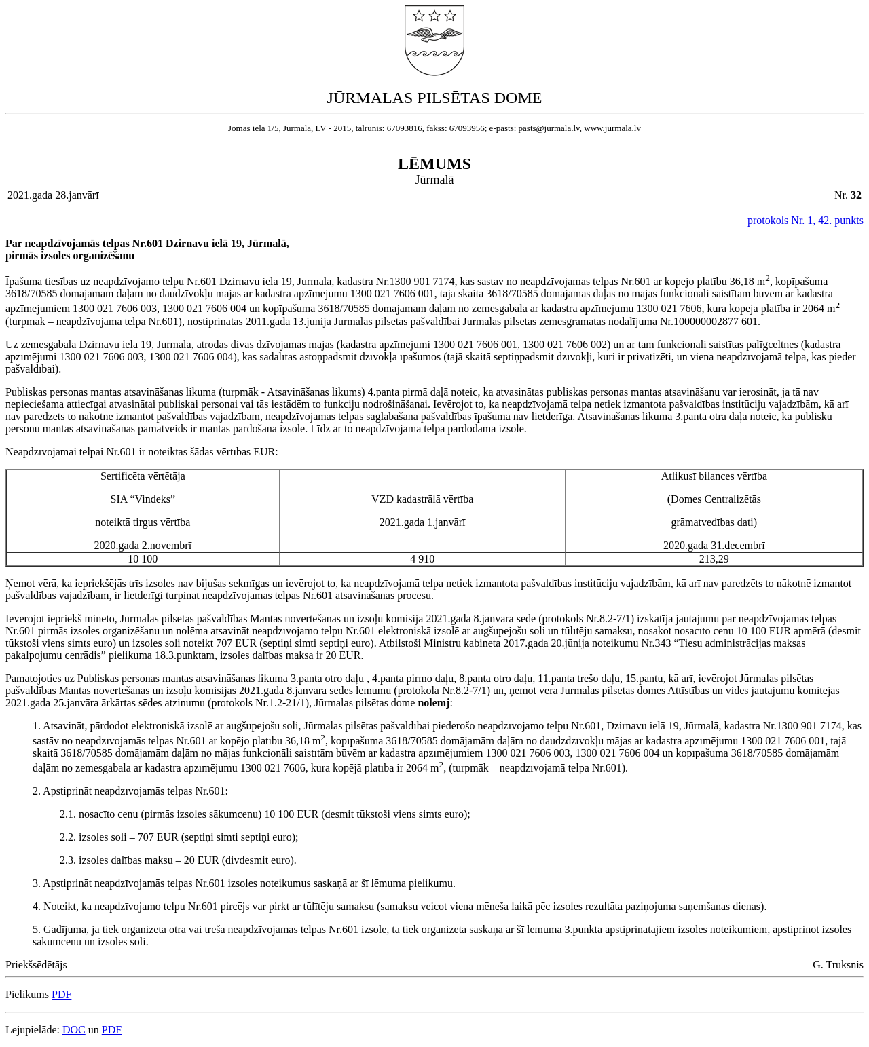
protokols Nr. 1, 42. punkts (805, 220)
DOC (74, 1029)
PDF (61, 994)
